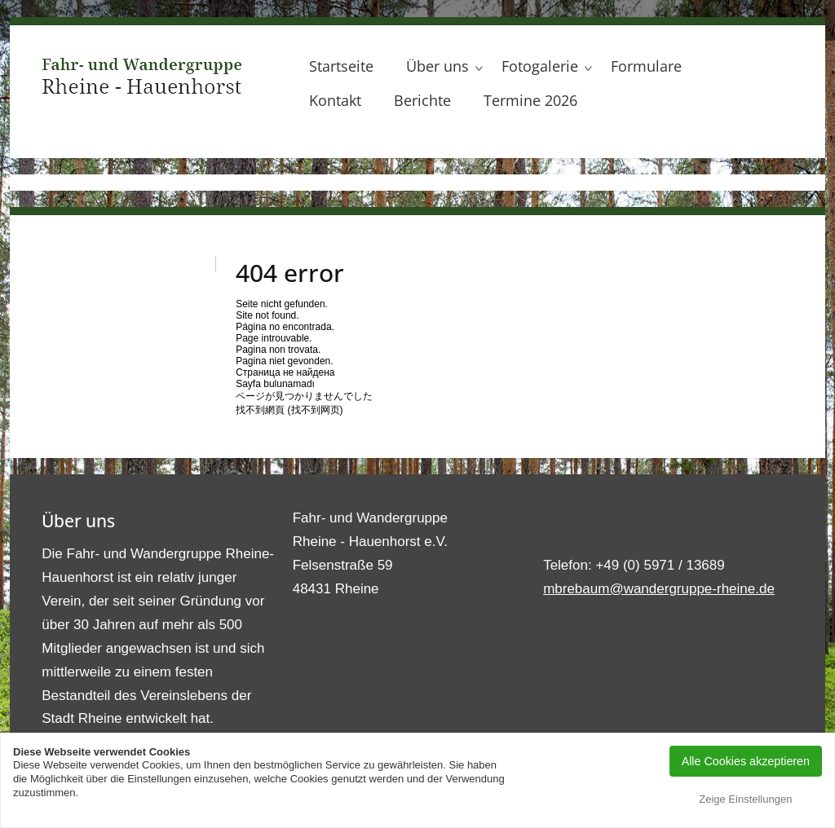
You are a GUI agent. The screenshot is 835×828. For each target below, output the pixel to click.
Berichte (422, 100)
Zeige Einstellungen (745, 799)
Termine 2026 (530, 100)
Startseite (341, 66)
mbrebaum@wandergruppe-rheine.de (659, 589)
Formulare (646, 66)
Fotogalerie (539, 66)
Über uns (437, 66)
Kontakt (335, 100)
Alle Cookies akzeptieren (746, 761)
